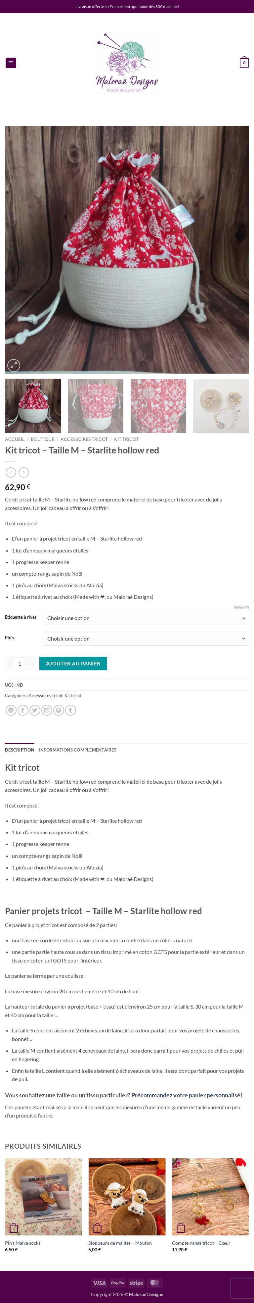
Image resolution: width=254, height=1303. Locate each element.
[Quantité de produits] (19, 663)
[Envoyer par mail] (46, 710)
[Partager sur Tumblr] (70, 710)
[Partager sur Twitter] (34, 710)
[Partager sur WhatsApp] (11, 710)
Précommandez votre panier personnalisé (185, 1095)
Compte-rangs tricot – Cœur (201, 1243)
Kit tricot (126, 439)
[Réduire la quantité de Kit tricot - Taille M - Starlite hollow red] (9, 663)
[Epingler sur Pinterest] (58, 710)
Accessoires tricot (84, 439)
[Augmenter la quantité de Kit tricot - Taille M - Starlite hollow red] (30, 663)
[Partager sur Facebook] (23, 710)
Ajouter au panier (73, 663)
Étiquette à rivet (20, 617)
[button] (11, 63)
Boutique (42, 439)
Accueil (14, 439)
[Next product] (11, 472)
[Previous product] (24, 472)
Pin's (9, 638)
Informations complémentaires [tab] (77, 750)
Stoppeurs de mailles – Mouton (120, 1243)
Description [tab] (19, 750)
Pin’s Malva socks (22, 1243)
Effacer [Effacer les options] (241, 607)
